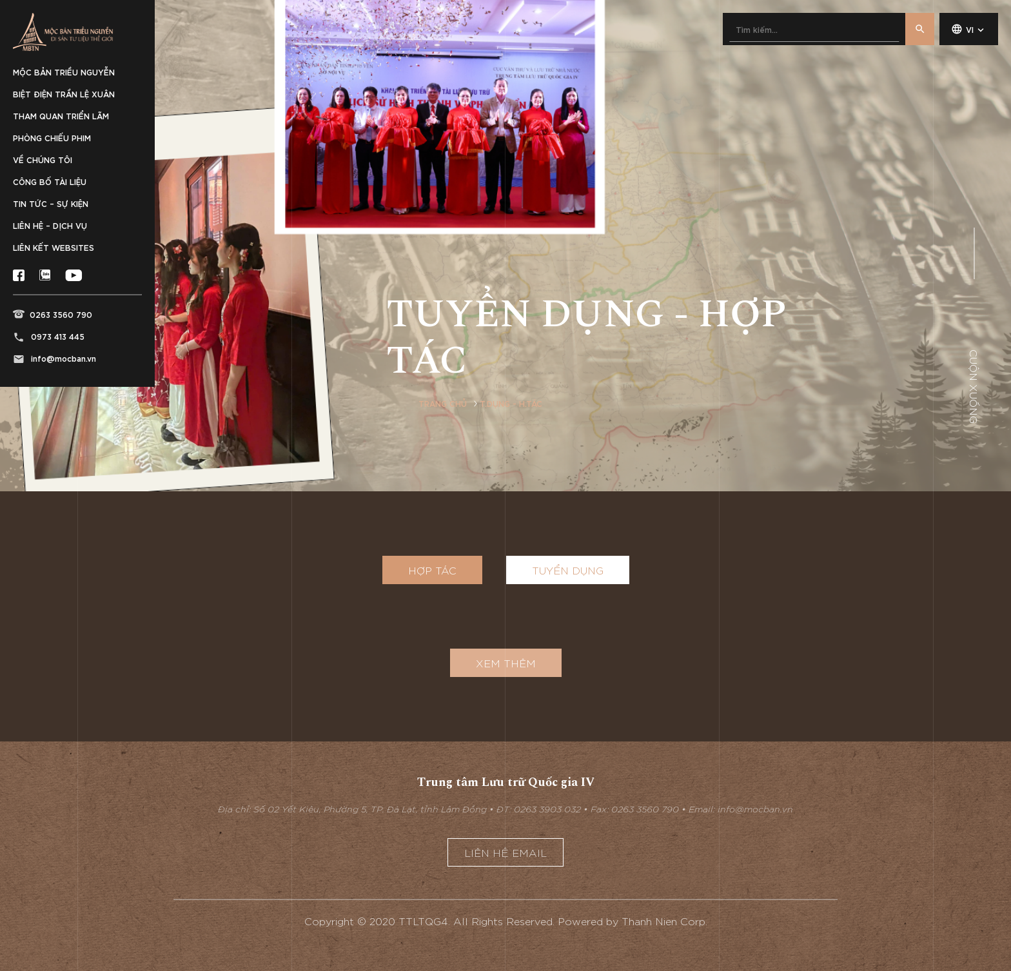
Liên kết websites (53, 247)
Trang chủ (442, 403)
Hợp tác (432, 570)
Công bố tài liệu (49, 181)
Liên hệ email (505, 852)
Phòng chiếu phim (52, 137)
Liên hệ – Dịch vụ (50, 225)
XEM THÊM (506, 662)
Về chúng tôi (42, 159)
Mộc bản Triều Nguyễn (64, 71)
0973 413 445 (57, 336)
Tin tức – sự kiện (50, 203)
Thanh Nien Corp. (664, 920)
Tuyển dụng (568, 570)
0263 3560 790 (61, 314)
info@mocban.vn (63, 358)
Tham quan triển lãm (61, 115)
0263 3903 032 (547, 808)
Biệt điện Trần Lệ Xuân (64, 93)
